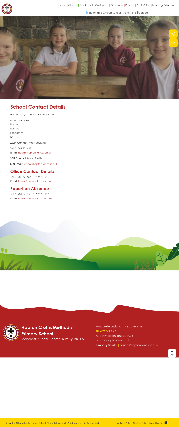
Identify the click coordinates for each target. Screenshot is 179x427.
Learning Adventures (164, 5)
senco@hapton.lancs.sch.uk (40, 163)
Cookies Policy (140, 423)
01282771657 (106, 331)
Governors (117, 5)
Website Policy (124, 423)
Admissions (129, 12)
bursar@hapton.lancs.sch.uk (35, 181)
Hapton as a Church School (104, 12)
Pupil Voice (143, 5)
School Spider (94, 423)
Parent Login (155, 423)
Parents (129, 5)
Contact (143, 12)
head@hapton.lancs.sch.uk (34, 152)
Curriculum (101, 5)
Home (62, 5)
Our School (86, 5)
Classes (72, 5)
